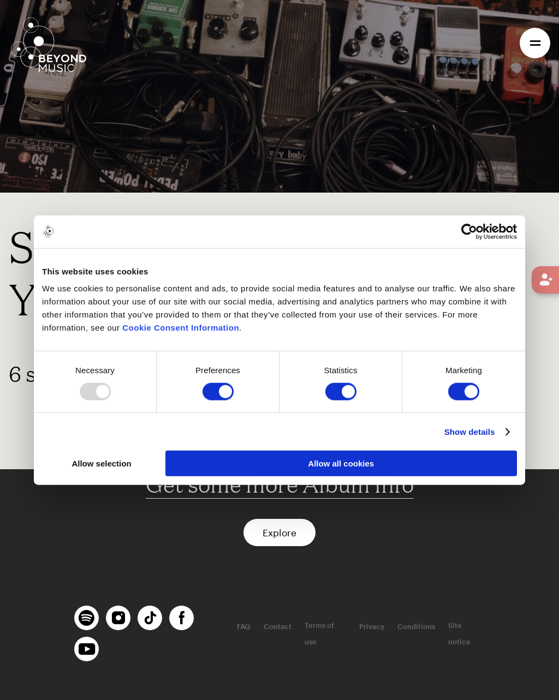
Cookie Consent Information (180, 327)
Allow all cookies (341, 463)
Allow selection (101, 463)
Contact (278, 626)
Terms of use (319, 633)
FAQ (244, 626)
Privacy (371, 626)
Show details (469, 431)
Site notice (459, 633)
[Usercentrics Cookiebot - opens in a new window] (469, 231)
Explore (279, 532)
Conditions (416, 626)
